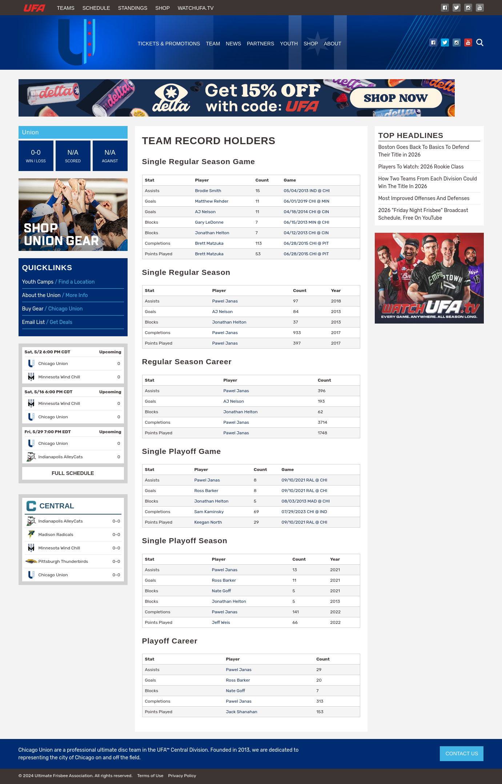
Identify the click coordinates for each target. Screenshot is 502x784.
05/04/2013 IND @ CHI (307, 190)
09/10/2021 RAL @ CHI (305, 480)
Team (213, 43)
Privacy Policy (182, 775)
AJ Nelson (205, 211)
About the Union (41, 295)
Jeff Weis (221, 622)
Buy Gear (33, 309)
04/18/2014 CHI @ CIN (306, 211)
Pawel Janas (225, 301)
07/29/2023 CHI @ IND (304, 511)
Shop (162, 8)
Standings (133, 8)
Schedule (96, 8)
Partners (260, 43)
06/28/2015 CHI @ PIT (306, 243)
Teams (66, 8)
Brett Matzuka (209, 243)
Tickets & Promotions (169, 43)
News (233, 43)
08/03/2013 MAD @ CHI (306, 501)
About (332, 43)
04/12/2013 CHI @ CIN (306, 232)
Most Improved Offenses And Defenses (424, 198)
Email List (33, 322)
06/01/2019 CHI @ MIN (306, 201)
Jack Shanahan (241, 711)
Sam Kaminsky (209, 511)
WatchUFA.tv (196, 8)
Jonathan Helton (212, 232)
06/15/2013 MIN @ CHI (306, 222)
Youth (289, 43)
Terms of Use (150, 775)
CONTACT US (462, 753)
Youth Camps (38, 282)
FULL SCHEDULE (73, 473)
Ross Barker (206, 490)
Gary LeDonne (209, 222)
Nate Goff (221, 590)
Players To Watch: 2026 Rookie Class (421, 167)
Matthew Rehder (212, 201)
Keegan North (208, 522)
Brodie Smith (208, 190)
